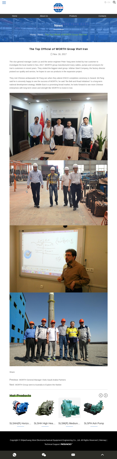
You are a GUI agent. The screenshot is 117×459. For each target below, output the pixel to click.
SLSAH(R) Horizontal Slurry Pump (28, 423)
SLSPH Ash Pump (94, 423)
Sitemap (102, 440)
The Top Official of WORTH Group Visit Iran (66, 34)
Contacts (102, 16)
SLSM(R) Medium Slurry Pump (75, 423)
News (40, 34)
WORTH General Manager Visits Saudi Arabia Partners (42, 380)
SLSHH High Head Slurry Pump (51, 423)
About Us (44, 16)
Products (73, 16)
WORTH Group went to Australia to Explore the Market (38, 385)
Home (14, 16)
